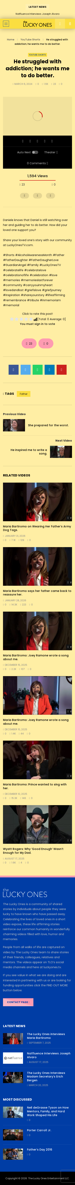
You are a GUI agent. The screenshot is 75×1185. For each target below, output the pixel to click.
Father (23, 394)
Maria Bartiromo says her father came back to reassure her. (37, 593)
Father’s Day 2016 (39, 1150)
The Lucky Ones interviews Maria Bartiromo (46, 1036)
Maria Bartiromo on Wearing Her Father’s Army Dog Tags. (37, 528)
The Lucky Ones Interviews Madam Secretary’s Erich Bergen (46, 1076)
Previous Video (14, 414)
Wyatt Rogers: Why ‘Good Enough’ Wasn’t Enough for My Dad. (33, 851)
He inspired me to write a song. (29, 452)
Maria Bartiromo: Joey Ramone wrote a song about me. (36, 657)
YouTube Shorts (30, 39)
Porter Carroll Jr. (39, 1130)
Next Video (63, 441)
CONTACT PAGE (18, 1002)
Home (10, 39)
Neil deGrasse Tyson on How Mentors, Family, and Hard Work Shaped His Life (48, 1111)
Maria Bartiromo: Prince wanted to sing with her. (35, 786)
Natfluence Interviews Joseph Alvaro (37, 14)
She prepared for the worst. (48, 425)
